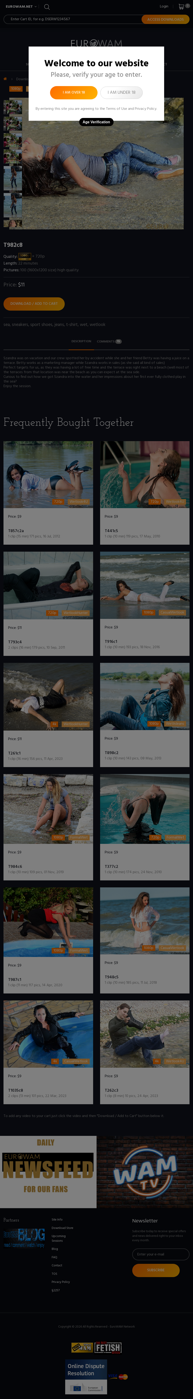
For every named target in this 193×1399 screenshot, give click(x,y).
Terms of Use (116, 109)
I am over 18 (74, 93)
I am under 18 (121, 92)
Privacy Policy (145, 109)
